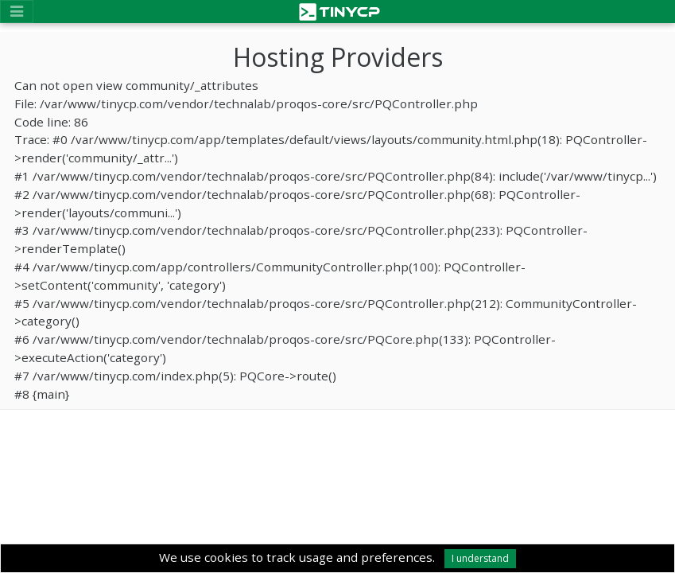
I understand (480, 558)
